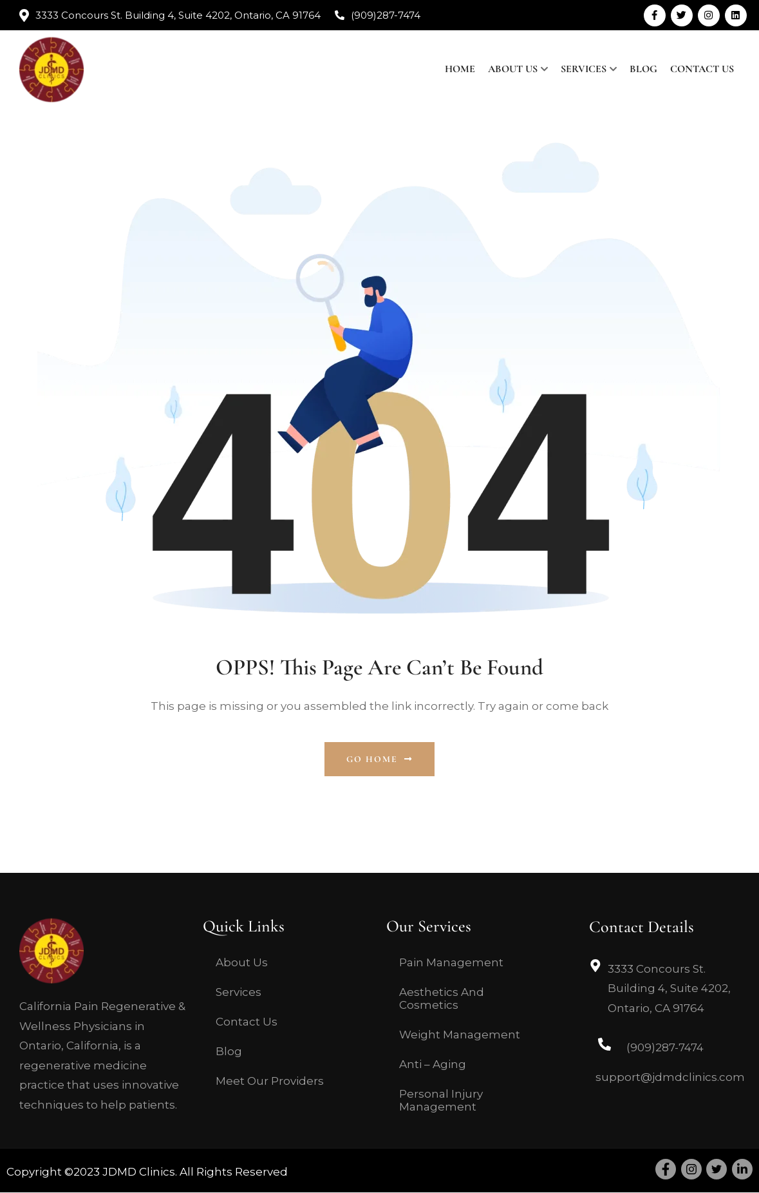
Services (583, 68)
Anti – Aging (432, 1064)
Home (460, 68)
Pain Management (451, 962)
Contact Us (702, 68)
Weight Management (459, 1034)
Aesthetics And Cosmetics (441, 998)
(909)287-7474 (385, 15)
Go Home (379, 759)
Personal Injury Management (441, 1100)
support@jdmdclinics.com (670, 1077)
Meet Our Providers (270, 1080)
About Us (513, 68)
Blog (643, 68)
